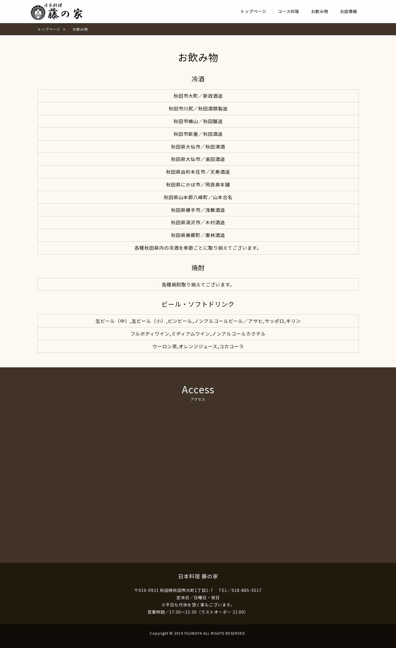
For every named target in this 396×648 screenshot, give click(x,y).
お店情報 (348, 11)
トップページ (253, 11)
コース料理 (288, 11)
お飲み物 (319, 11)
